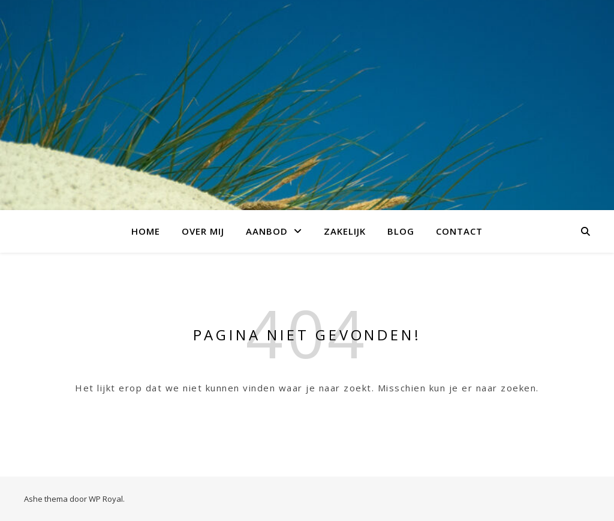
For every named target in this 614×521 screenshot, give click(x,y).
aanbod (267, 231)
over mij (203, 231)
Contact (459, 231)
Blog (400, 231)
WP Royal (106, 498)
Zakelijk (345, 231)
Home (145, 231)
